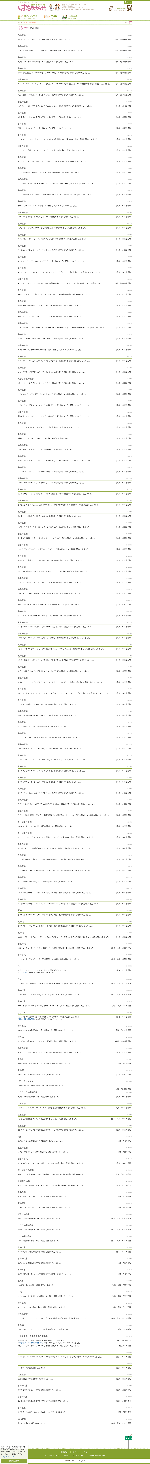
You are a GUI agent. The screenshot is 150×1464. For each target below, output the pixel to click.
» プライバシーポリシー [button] (9, 1457)
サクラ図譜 (23, 972)
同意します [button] (14, 1461)
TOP (19, 22)
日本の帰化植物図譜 (26, 1019)
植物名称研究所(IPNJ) (97, 1455)
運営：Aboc (80, 1455)
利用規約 (64, 1452)
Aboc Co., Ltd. (80, 1461)
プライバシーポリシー (81, 1452)
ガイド (129, 2)
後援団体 (67, 1455)
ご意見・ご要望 (52, 1455)
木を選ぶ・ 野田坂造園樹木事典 (31, 1343)
